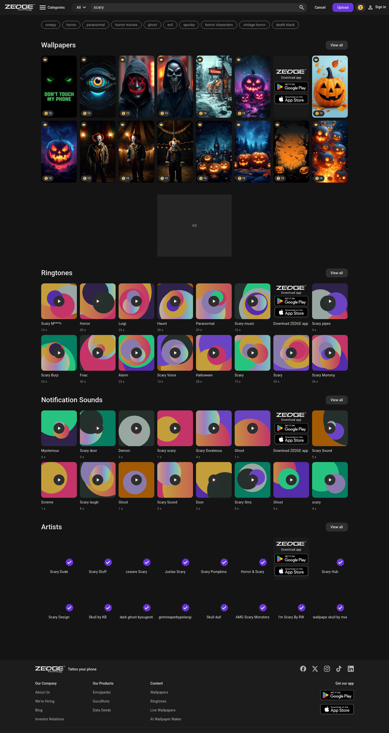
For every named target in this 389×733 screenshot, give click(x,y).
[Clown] (98, 152)
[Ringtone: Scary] (252, 359)
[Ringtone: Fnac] (98, 359)
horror (71, 25)
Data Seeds (102, 710)
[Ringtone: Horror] (98, 307)
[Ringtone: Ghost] (252, 434)
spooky (189, 25)
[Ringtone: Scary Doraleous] (214, 434)
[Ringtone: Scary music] (252, 307)
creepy (50, 25)
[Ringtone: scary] (330, 486)
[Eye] (98, 87)
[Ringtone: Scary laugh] (98, 486)
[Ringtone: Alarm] (136, 359)
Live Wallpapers (163, 710)
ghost (152, 25)
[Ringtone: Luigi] (136, 307)
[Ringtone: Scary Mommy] (330, 359)
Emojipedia (102, 692)
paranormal (96, 25)
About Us (42, 692)
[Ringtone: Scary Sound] (330, 434)
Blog (38, 710)
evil (170, 25)
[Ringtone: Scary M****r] (59, 307)
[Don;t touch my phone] (59, 87)
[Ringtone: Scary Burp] (59, 359)
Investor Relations (49, 719)
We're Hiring (45, 701)
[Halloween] (214, 87)
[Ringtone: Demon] (136, 434)
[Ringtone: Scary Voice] (175, 359)
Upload (343, 7)
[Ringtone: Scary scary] (175, 434)
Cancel (320, 7)
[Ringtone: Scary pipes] (330, 307)
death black (285, 25)
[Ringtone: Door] (214, 486)
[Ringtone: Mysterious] (59, 434)
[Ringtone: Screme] (59, 486)
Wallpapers (159, 692)
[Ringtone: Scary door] (98, 434)
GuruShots (101, 701)
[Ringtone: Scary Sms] (252, 486)
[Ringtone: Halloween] (214, 359)
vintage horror (254, 25)
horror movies (126, 25)
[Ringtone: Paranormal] (214, 307)
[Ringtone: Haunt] (175, 307)
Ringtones (158, 701)
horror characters (219, 25)
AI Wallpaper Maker (165, 719)
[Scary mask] (136, 87)
